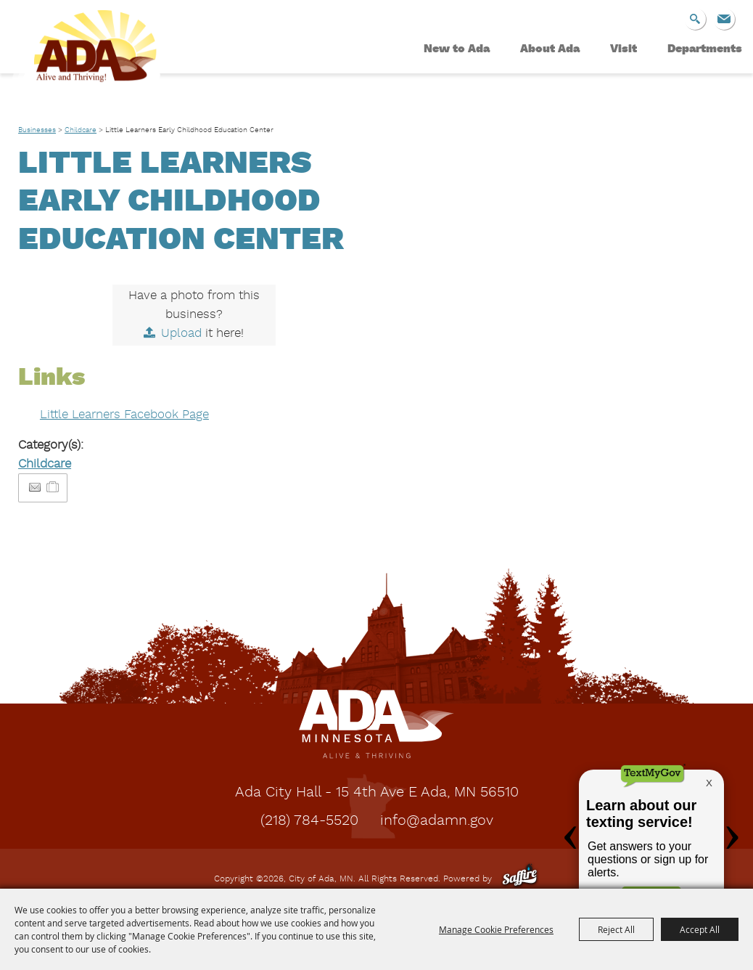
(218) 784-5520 (309, 821)
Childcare (80, 130)
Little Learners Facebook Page (124, 415)
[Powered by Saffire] (520, 879)
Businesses (37, 130)
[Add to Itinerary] (53, 487)
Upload (181, 333)
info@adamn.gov (436, 821)
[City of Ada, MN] (87, 62)
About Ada (550, 49)
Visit (623, 49)
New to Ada (457, 49)
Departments (704, 49)
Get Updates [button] (724, 19)
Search (695, 19)
